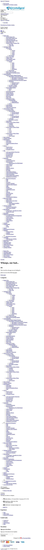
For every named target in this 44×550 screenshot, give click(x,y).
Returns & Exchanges (8, 515)
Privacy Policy (6, 546)
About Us (5, 521)
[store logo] (15, 10)
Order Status (6, 513)
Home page (3, 275)
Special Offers (6, 522)
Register (7, 1)
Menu (2, 33)
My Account (6, 3)
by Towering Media (26, 538)
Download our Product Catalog (10, 4)
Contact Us (5, 520)
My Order (5, 22)
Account (2, 259)
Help (4, 512)
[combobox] (7, 12)
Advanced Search (4, 14)
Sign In (2, 1)
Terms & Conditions (7, 545)
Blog (4, 524)
